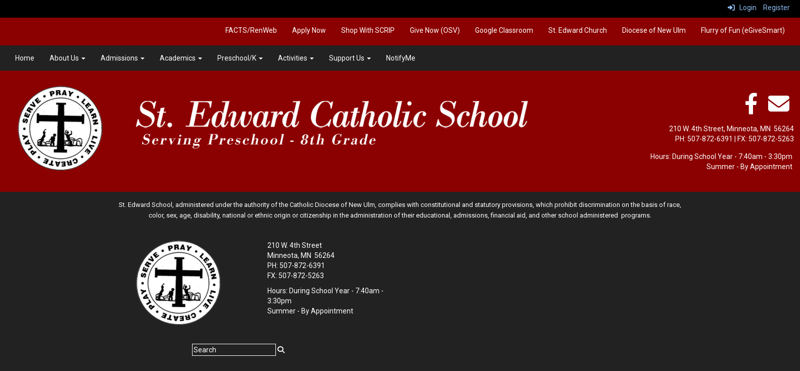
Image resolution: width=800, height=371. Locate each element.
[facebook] (751, 109)
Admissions (123, 58)
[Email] (779, 109)
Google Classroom (504, 30)
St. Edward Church (577, 30)
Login (742, 8)
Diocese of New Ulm (654, 30)
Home (24, 58)
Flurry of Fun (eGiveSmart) (743, 30)
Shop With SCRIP (368, 30)
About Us (67, 58)
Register (776, 8)
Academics (181, 58)
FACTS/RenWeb (251, 30)
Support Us (350, 58)
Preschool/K (240, 58)
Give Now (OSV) (435, 30)
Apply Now (309, 30)
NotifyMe (400, 58)
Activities (296, 58)
